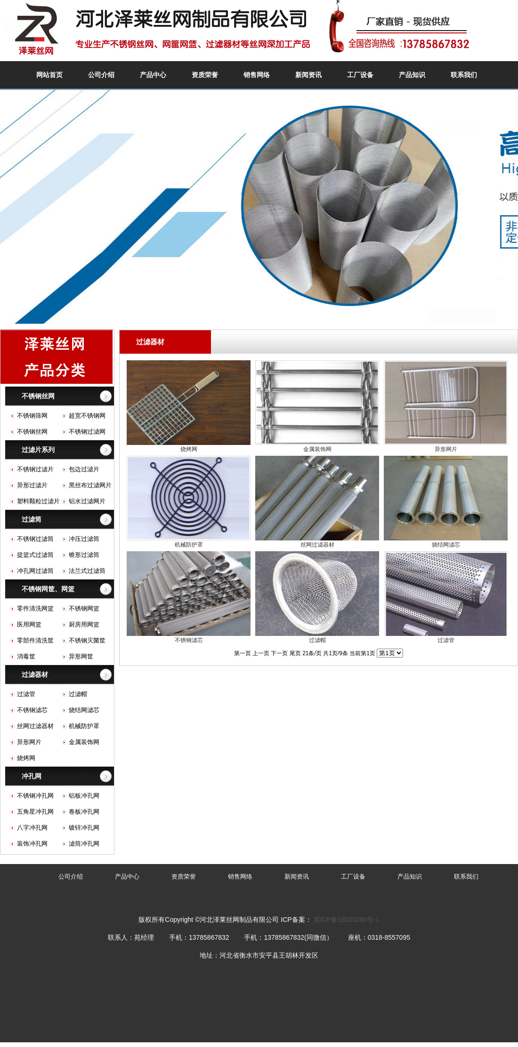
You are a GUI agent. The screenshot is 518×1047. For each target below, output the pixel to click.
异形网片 (29, 742)
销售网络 (256, 75)
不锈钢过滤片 (35, 469)
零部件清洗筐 (35, 640)
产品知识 (412, 75)
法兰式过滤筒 (87, 570)
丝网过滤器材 (35, 726)
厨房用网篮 (84, 624)
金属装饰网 (84, 742)
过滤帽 (78, 694)
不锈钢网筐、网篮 (48, 589)
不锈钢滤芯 (32, 710)
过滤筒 (31, 519)
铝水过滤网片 (87, 501)
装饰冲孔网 (32, 843)
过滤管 (26, 694)
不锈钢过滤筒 (35, 538)
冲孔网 (31, 776)
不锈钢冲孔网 (35, 795)
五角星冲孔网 (35, 811)
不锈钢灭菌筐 (87, 640)
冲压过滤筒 (84, 538)
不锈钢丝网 (38, 396)
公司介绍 (101, 75)
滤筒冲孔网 (84, 843)
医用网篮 (29, 624)
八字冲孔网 (32, 827)
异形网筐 (81, 656)
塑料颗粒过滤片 (38, 501)
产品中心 (153, 75)
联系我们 (464, 75)
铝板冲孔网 (84, 795)
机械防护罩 (84, 726)
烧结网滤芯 (84, 710)
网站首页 (49, 75)
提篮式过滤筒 (35, 554)
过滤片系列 (38, 449)
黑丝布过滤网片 (90, 485)
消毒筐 (26, 656)
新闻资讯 (308, 75)
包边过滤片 (84, 469)
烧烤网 (26, 757)
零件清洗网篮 (35, 608)
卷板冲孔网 (84, 811)
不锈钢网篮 (84, 608)
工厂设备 (360, 75)
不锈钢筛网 (32, 415)
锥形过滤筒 (84, 554)
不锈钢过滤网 (87, 431)
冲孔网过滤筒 (35, 570)
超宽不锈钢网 (87, 415)
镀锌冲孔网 (84, 827)
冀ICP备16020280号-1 (347, 919)
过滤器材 (35, 674)
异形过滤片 (32, 485)
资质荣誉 (205, 75)
